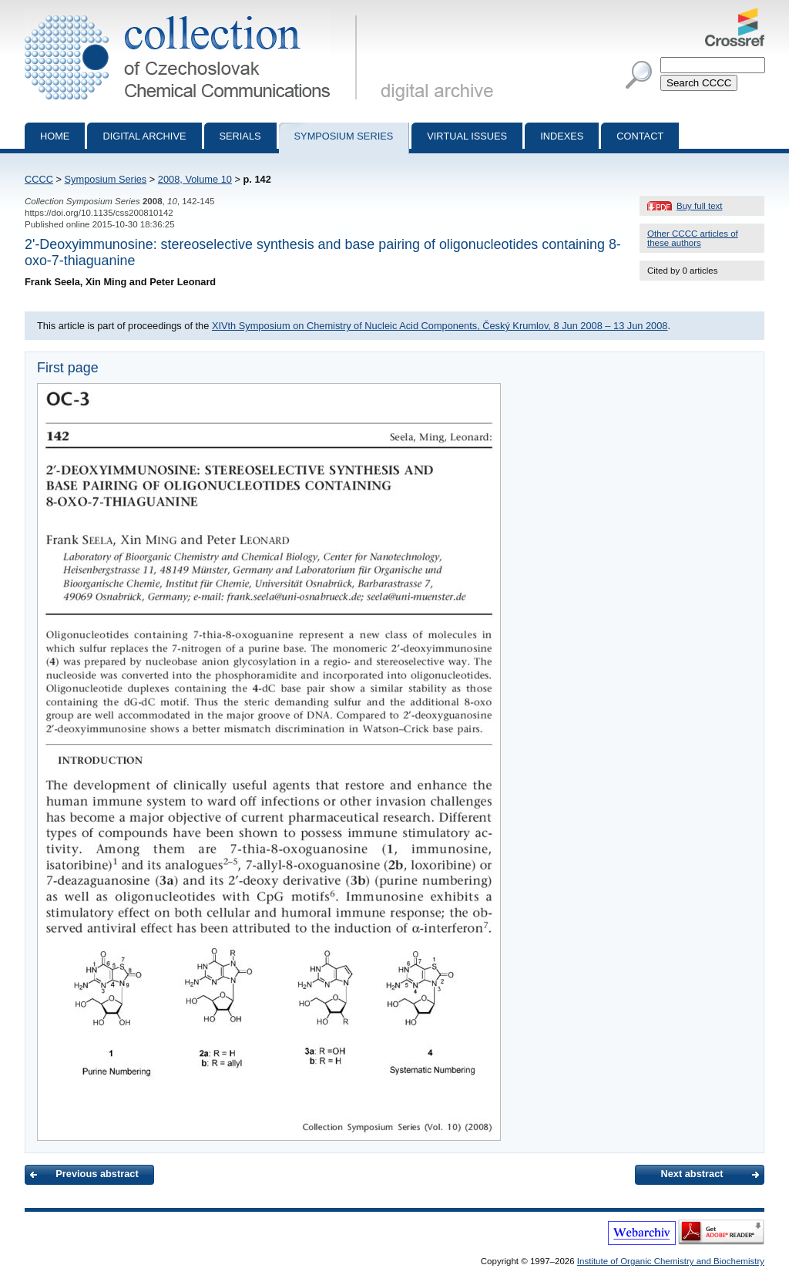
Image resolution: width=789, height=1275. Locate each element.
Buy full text (700, 205)
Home (54, 136)
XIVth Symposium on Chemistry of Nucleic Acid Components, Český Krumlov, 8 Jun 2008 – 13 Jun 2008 (440, 325)
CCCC (39, 179)
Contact (639, 136)
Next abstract (691, 1173)
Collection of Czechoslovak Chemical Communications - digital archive (194, 14)
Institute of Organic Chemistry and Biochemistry (670, 1261)
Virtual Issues (467, 136)
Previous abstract (96, 1173)
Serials (240, 136)
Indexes (561, 136)
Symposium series (344, 136)
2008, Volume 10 (195, 179)
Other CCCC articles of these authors (692, 238)
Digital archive (144, 136)
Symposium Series (106, 179)
